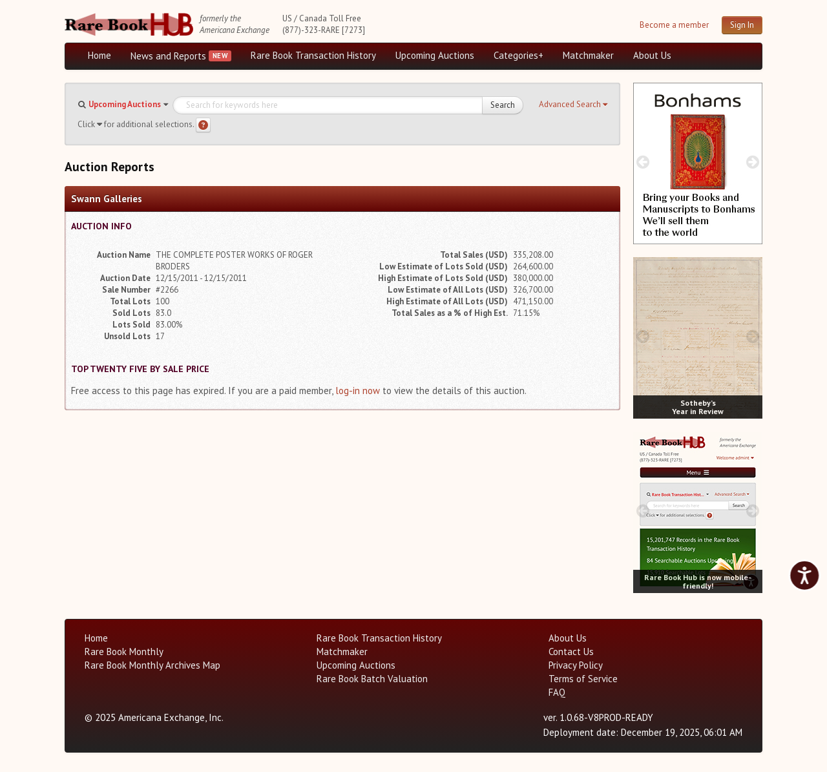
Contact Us (571, 651)
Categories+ (518, 55)
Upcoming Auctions (434, 55)
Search (502, 104)
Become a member (674, 24)
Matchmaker (588, 55)
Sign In (742, 24)
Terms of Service (583, 679)
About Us (652, 55)
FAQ (557, 692)
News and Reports (168, 56)
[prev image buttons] (642, 162)
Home (99, 55)
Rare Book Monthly (124, 651)
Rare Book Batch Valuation (372, 679)
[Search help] (203, 125)
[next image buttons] (753, 162)
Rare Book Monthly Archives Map (152, 665)
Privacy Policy (576, 665)
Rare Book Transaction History (313, 55)
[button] (573, 105)
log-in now (357, 390)
